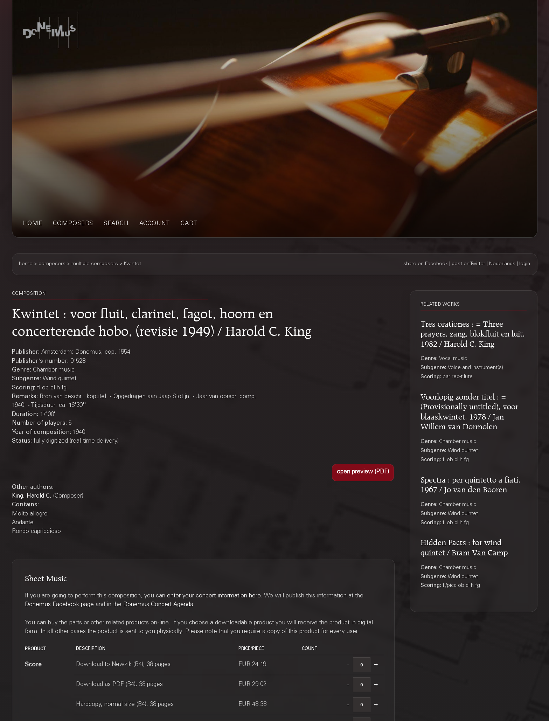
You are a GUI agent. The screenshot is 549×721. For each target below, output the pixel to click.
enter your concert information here (214, 596)
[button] (363, 472)
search (116, 224)
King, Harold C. (31, 496)
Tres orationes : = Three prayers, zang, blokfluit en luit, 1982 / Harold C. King (473, 332)
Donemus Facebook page (59, 605)
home (32, 224)
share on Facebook (425, 264)
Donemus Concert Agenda (158, 605)
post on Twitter (468, 264)
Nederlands (502, 264)
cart (189, 224)
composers (73, 224)
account (154, 224)
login (524, 264)
